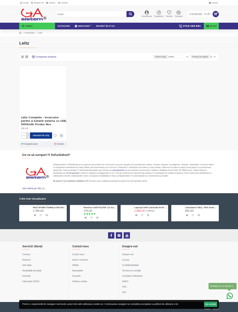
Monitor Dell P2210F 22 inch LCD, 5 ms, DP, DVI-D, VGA (100, 207)
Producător (30, 33)
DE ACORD (210, 304)
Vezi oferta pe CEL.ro (33, 188)
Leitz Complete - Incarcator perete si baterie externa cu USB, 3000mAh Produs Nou (43, 121)
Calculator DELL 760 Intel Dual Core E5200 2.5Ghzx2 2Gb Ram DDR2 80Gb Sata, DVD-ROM (201, 207)
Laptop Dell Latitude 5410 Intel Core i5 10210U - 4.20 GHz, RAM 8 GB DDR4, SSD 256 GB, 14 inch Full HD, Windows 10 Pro (150, 207)
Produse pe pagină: (200, 57)
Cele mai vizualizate (32, 198)
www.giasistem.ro (119, 170)
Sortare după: (160, 57)
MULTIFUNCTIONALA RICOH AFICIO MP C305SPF (49, 207)
